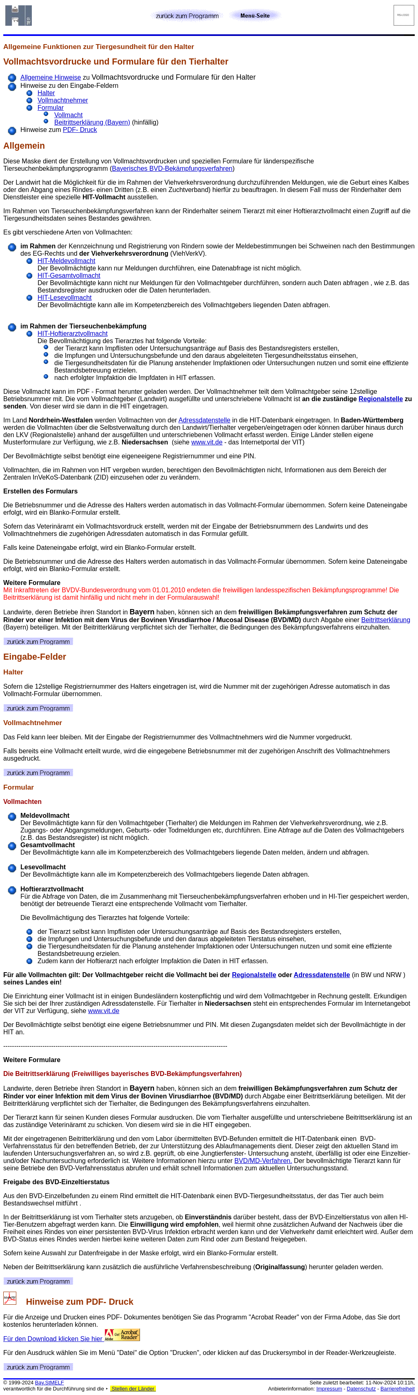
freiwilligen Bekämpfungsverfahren (292, 612)
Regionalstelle (381, 398)
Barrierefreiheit (397, 1389)
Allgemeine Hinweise (50, 77)
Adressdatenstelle (204, 420)
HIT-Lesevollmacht (65, 297)
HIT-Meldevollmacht (66, 260)
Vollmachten (22, 801)
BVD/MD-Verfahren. (263, 1160)
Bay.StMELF (49, 1382)
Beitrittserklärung (385, 619)
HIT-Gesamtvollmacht (69, 275)
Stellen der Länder (133, 1389)
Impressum (329, 1389)
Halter (46, 92)
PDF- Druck (80, 129)
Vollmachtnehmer (63, 100)
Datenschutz (361, 1389)
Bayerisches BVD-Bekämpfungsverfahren (172, 168)
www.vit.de (206, 442)
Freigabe (17, 1181)
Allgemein (24, 146)
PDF (95, 1302)
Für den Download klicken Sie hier (71, 1338)
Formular (51, 107)
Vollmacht (68, 115)
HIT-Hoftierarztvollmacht (73, 333)
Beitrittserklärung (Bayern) (92, 122)
